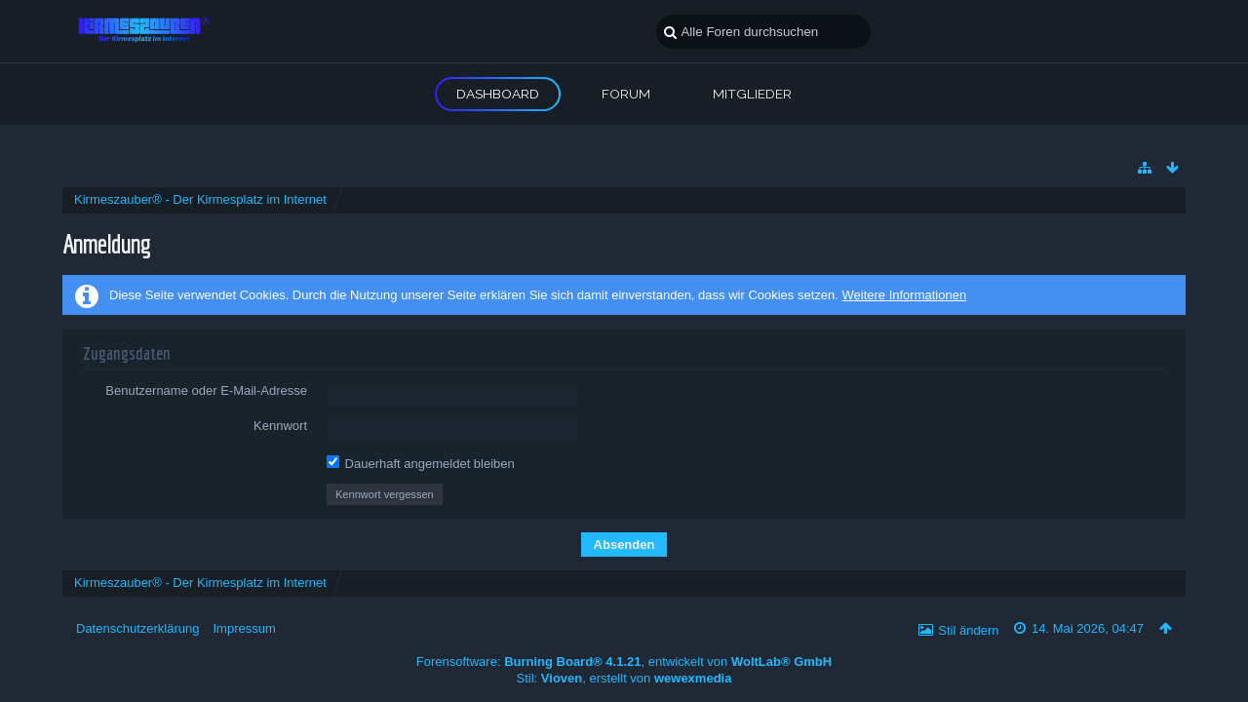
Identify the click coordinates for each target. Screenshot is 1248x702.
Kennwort (280, 425)
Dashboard (497, 93)
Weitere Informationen (903, 295)
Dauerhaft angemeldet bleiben (421, 463)
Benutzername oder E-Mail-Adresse (206, 390)
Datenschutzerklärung (137, 628)
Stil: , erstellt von (624, 678)
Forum (626, 93)
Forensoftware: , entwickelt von (624, 661)
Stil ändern (968, 630)
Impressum (244, 628)
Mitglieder (752, 93)
